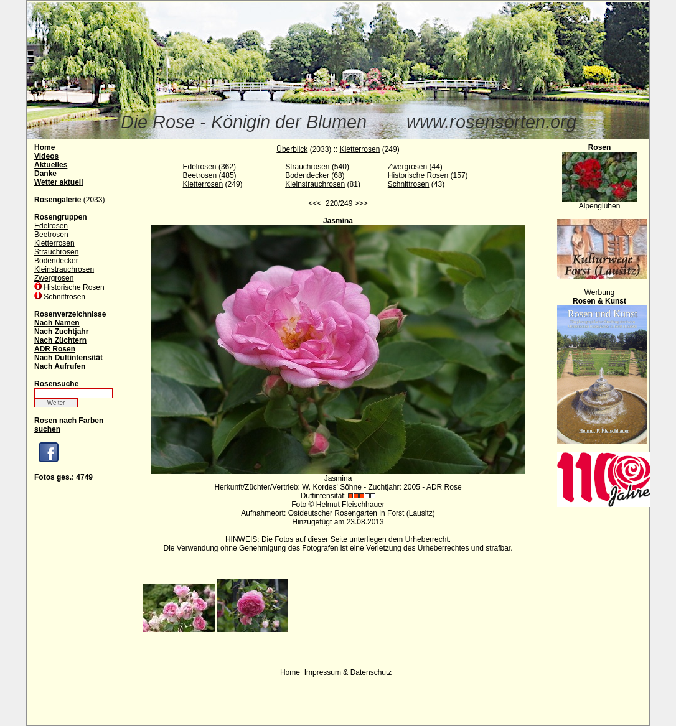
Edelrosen (51, 225)
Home (290, 672)
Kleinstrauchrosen (64, 269)
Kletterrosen (54, 243)
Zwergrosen (53, 278)
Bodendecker (56, 260)
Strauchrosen (56, 252)
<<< (314, 203)
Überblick (291, 149)
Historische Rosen (74, 287)
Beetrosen (51, 234)
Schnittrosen (64, 296)
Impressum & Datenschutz (348, 672)
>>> (361, 203)
